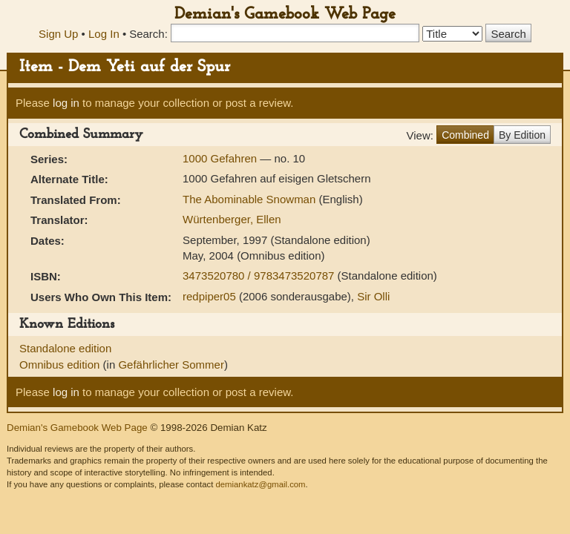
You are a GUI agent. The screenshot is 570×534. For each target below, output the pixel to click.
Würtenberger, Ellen (232, 219)
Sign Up (58, 33)
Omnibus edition (61, 364)
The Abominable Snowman (250, 199)
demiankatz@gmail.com (260, 484)
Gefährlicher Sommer (171, 364)
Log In (103, 33)
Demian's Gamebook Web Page (285, 14)
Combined (465, 135)
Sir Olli (373, 296)
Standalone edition (65, 348)
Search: (148, 33)
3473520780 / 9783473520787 (260, 275)
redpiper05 (209, 296)
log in (66, 102)
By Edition (522, 135)
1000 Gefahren (221, 158)
